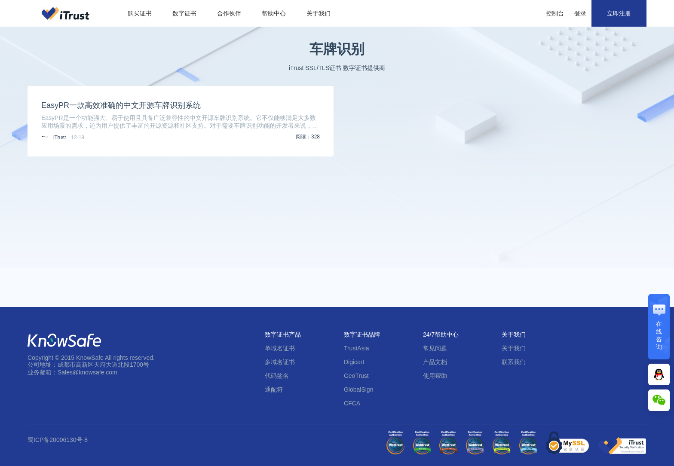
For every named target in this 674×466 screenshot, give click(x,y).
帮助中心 (274, 13)
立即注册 (619, 13)
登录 (580, 13)
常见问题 (435, 348)
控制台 (555, 13)
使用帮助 (435, 375)
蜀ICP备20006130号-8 (58, 439)
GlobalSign (359, 389)
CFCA (352, 403)
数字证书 (184, 13)
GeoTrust (356, 375)
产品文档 (435, 362)
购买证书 (140, 13)
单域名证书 (280, 348)
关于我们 (318, 13)
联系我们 (514, 362)
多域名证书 (280, 362)
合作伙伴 (229, 13)
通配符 (274, 389)
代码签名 (277, 375)
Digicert (354, 362)
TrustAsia (356, 348)
